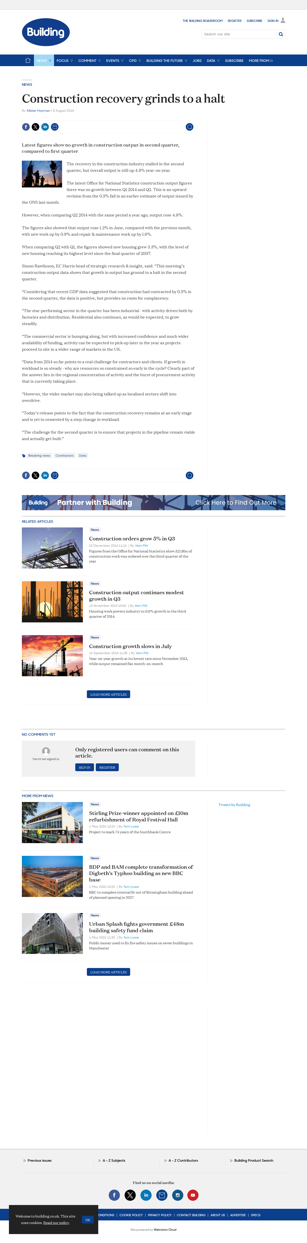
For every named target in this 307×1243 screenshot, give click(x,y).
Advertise (238, 1215)
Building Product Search (253, 1160)
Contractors (65, 456)
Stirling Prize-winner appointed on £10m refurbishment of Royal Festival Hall (138, 816)
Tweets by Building (234, 804)
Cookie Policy (131, 1215)
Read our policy (56, 1222)
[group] (259, 60)
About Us (218, 1215)
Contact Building (191, 1215)
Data (82, 456)
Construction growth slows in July (130, 646)
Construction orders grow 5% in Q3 (132, 538)
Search (280, 34)
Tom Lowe (131, 826)
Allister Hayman (38, 111)
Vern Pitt (141, 546)
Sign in (84, 767)
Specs (256, 1215)
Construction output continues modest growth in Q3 (136, 595)
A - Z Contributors (183, 1160)
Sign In (272, 21)
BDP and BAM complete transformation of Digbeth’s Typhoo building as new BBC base (141, 873)
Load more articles (108, 694)
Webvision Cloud (165, 1230)
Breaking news (39, 456)
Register (235, 21)
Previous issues (40, 1160)
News (27, 84)
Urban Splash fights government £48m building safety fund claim (136, 927)
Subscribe (254, 21)
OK (88, 1219)
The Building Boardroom (203, 21)
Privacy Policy (160, 1215)
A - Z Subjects (114, 1160)
